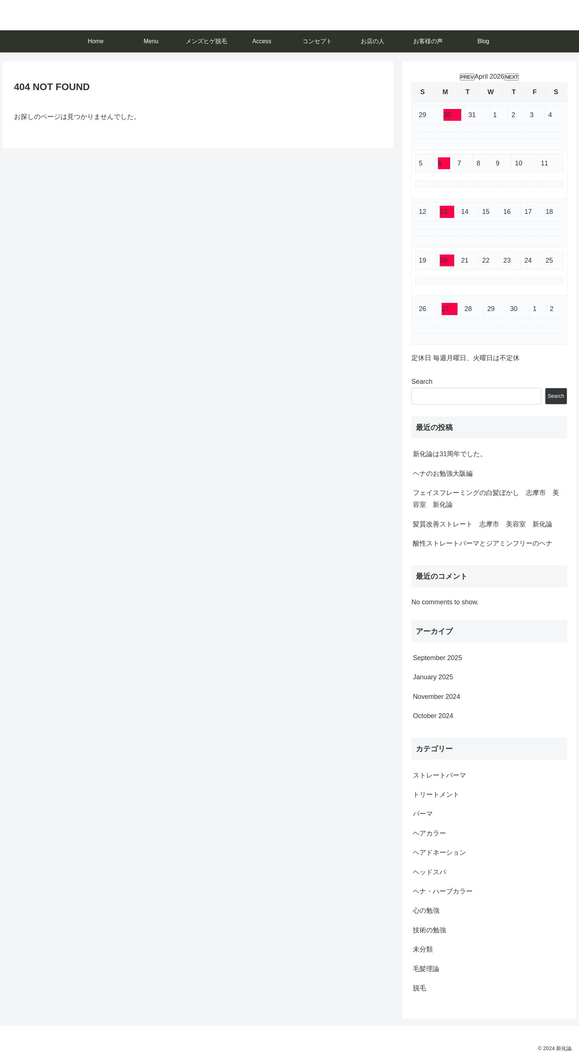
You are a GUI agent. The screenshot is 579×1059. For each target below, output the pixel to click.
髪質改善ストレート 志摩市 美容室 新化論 (482, 524)
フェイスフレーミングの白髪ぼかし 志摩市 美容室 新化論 (486, 498)
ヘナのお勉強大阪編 (443, 473)
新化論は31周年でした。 (450, 454)
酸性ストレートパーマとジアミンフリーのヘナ (482, 543)
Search (421, 381)
